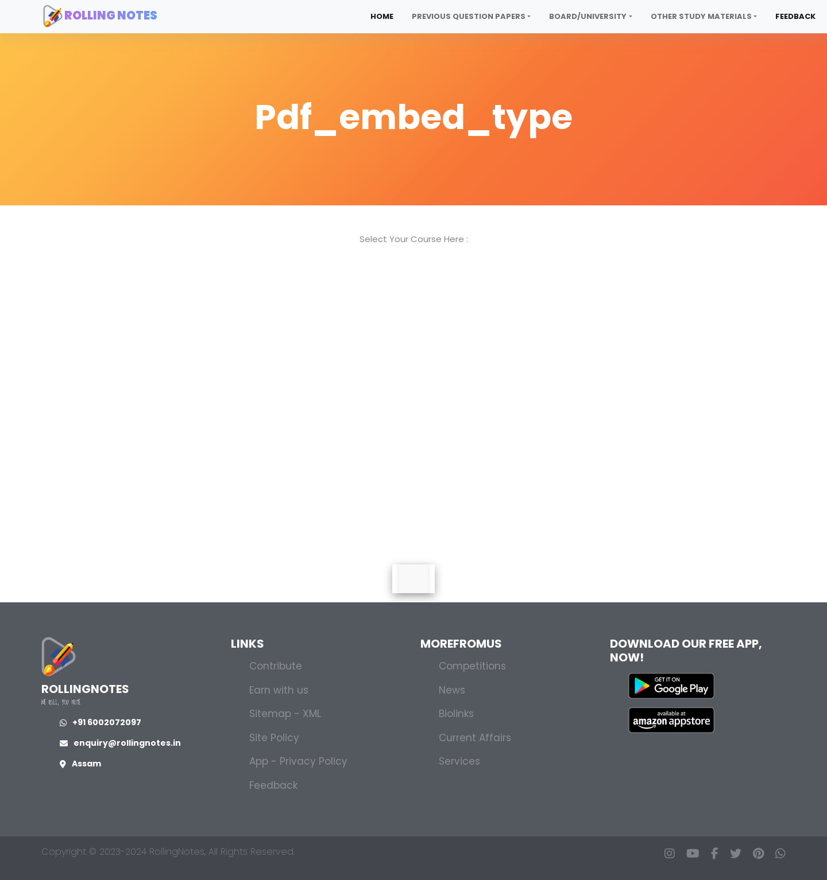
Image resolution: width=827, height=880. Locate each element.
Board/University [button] (588, 16)
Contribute (275, 666)
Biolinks (456, 714)
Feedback (795, 16)
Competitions (472, 666)
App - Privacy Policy (298, 761)
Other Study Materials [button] (701, 16)
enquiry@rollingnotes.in (120, 743)
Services (459, 761)
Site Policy (274, 738)
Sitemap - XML (285, 714)
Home (381, 16)
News (452, 690)
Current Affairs (475, 738)
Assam (80, 763)
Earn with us (278, 690)
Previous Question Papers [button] (468, 16)
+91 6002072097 (100, 722)
